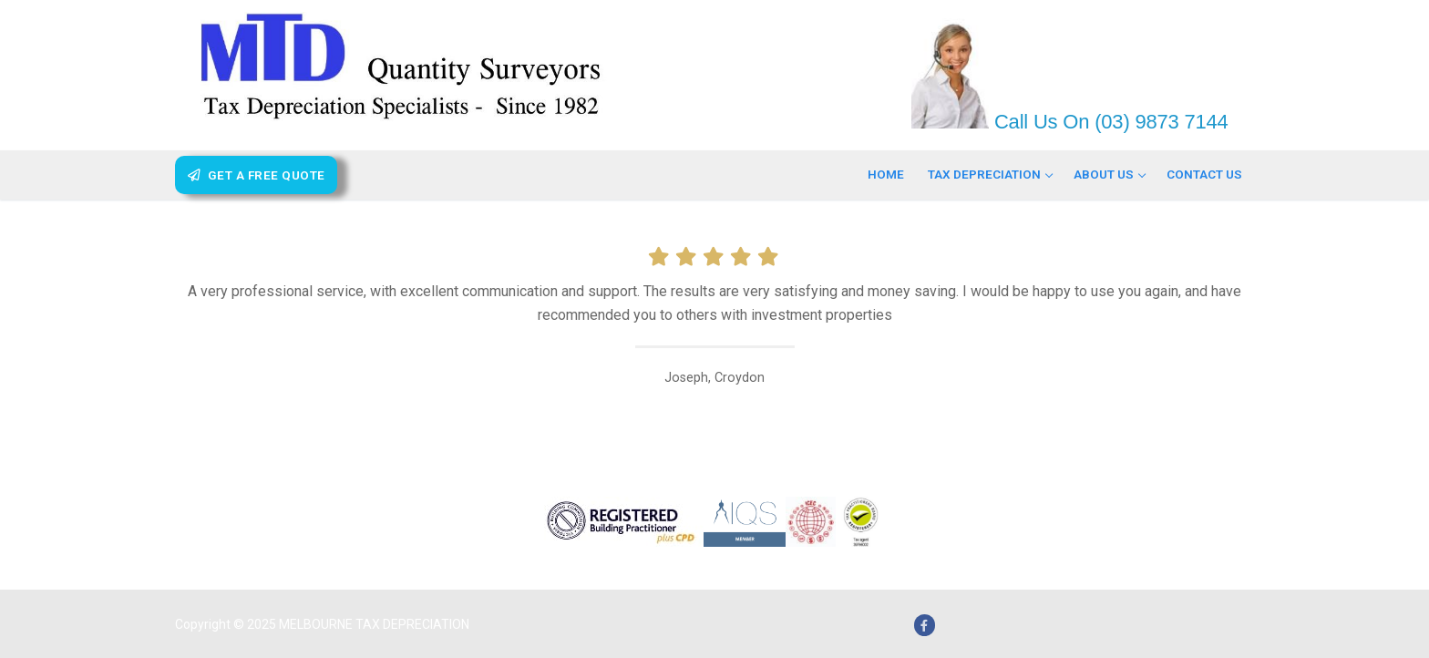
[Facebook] (924, 624)
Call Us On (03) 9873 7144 (1109, 121)
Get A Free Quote (256, 175)
